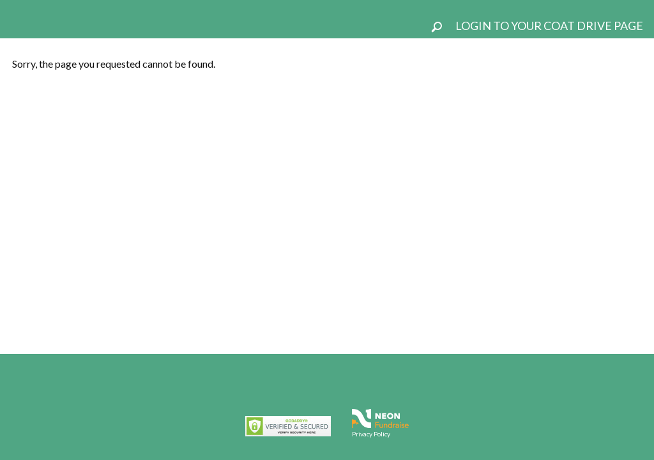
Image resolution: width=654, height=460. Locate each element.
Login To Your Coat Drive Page (549, 26)
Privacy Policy (371, 434)
